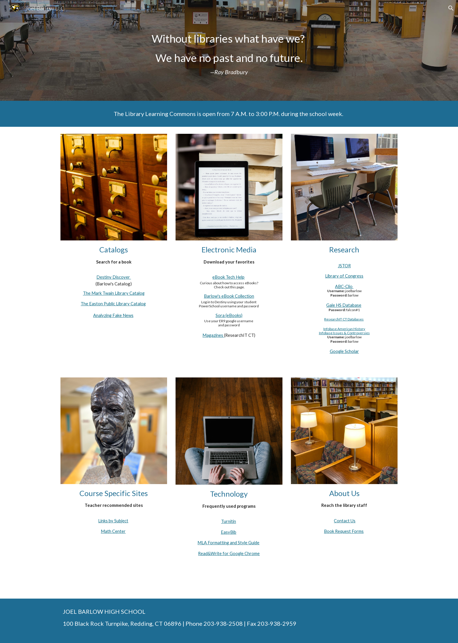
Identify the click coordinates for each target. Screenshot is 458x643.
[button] (451, 8)
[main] (229, 50)
